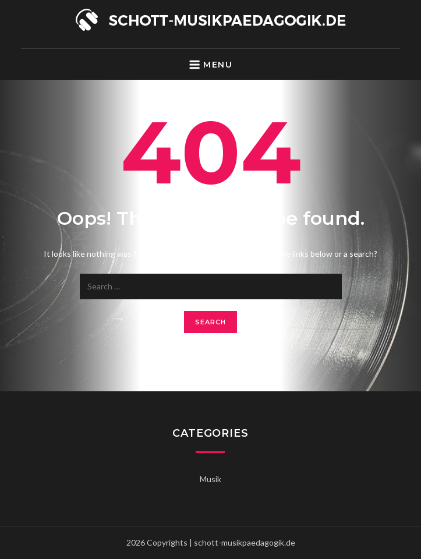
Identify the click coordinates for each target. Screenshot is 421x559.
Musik (210, 479)
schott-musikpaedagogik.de (244, 542)
